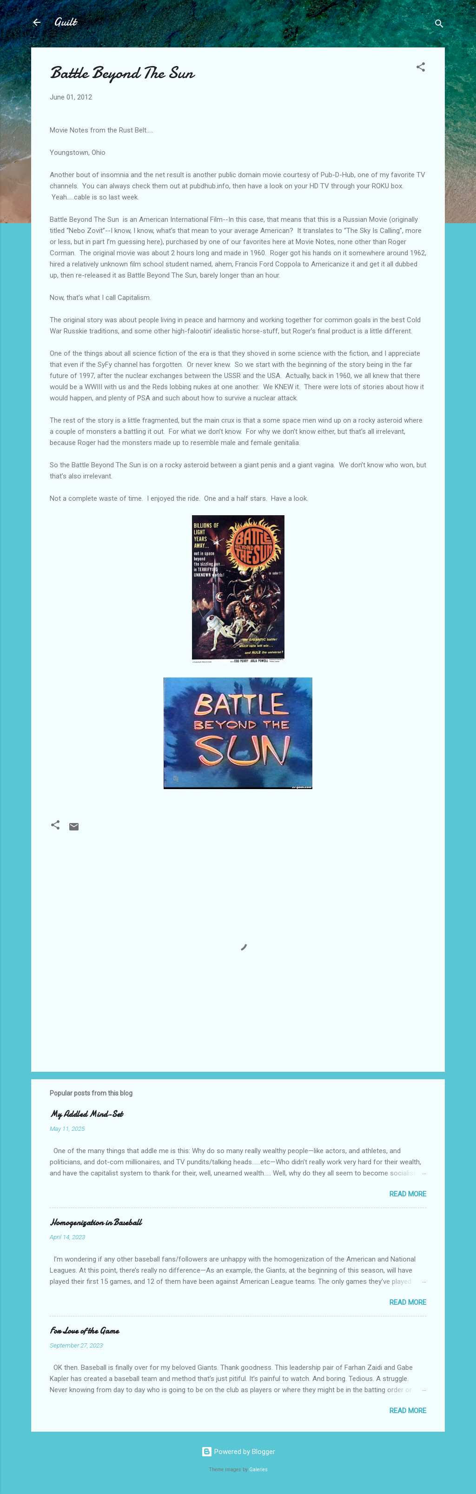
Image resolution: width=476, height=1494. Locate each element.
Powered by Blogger (238, 1452)
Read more (408, 1194)
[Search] (439, 25)
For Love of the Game (84, 1331)
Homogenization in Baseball (95, 1222)
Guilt (64, 22)
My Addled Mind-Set (86, 1114)
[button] (420, 68)
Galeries (258, 1470)
